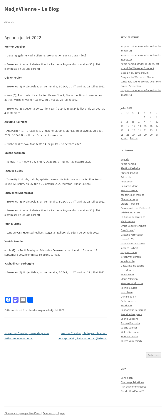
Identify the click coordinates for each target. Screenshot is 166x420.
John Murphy (128, 261)
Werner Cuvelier (129, 336)
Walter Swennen (130, 332)
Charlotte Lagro (129, 199)
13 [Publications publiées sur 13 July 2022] (133, 125)
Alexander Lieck (129, 172)
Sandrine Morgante (131, 314)
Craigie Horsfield (130, 203)
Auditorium (127, 181)
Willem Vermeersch (131, 341)
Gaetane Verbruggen (132, 234)
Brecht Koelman (129, 190)
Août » (134, 138)
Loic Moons (127, 270)
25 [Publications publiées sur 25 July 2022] (122, 134)
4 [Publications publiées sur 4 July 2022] (121, 121)
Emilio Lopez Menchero (133, 225)
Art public (126, 177)
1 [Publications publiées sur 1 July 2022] (144, 117)
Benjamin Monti (129, 186)
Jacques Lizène (129, 252)
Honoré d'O (127, 239)
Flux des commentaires (133, 386)
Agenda (43, 310)
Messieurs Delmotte (132, 283)
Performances (128, 301)
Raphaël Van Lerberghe (133, 310)
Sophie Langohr (129, 318)
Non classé (127, 292)
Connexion (127, 377)
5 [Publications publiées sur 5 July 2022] (127, 121)
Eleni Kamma (128, 221)
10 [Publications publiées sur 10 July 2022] (157, 121)
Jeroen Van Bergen (131, 256)
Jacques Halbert (129, 248)
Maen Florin (127, 274)
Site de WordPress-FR (132, 391)
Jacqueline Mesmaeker (133, 243)
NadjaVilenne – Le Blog (31, 9)
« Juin (124, 138)
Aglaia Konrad (128, 163)
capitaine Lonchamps (132, 194)
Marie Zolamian (129, 279)
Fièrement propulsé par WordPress (22, 413)
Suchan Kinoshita (130, 323)
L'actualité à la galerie (132, 265)
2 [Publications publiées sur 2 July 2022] (150, 117)
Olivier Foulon (128, 296)
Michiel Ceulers (129, 287)
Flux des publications (132, 382)
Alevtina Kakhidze (130, 168)
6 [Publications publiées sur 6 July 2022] (133, 121)
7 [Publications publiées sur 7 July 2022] (139, 121)
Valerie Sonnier (129, 327)
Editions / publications (133, 217)
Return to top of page (54, 413)
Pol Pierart (126, 305)
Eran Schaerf (127, 230)
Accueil (9, 21)
